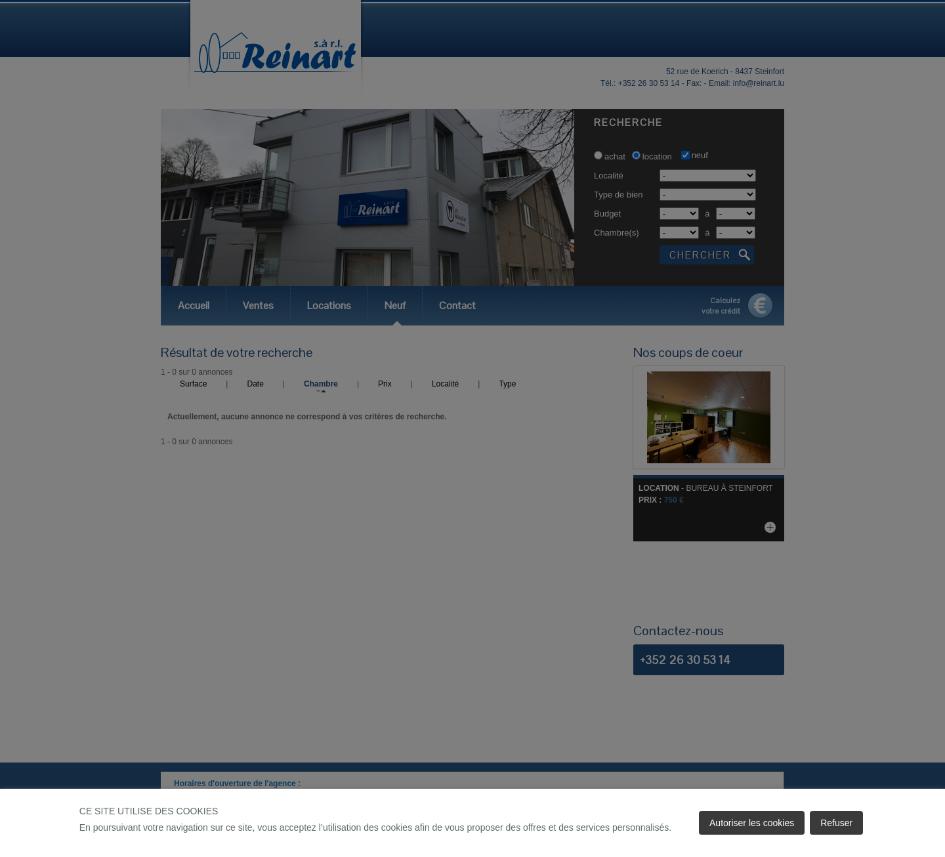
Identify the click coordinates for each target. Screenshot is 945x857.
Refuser (836, 823)
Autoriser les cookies (751, 823)
